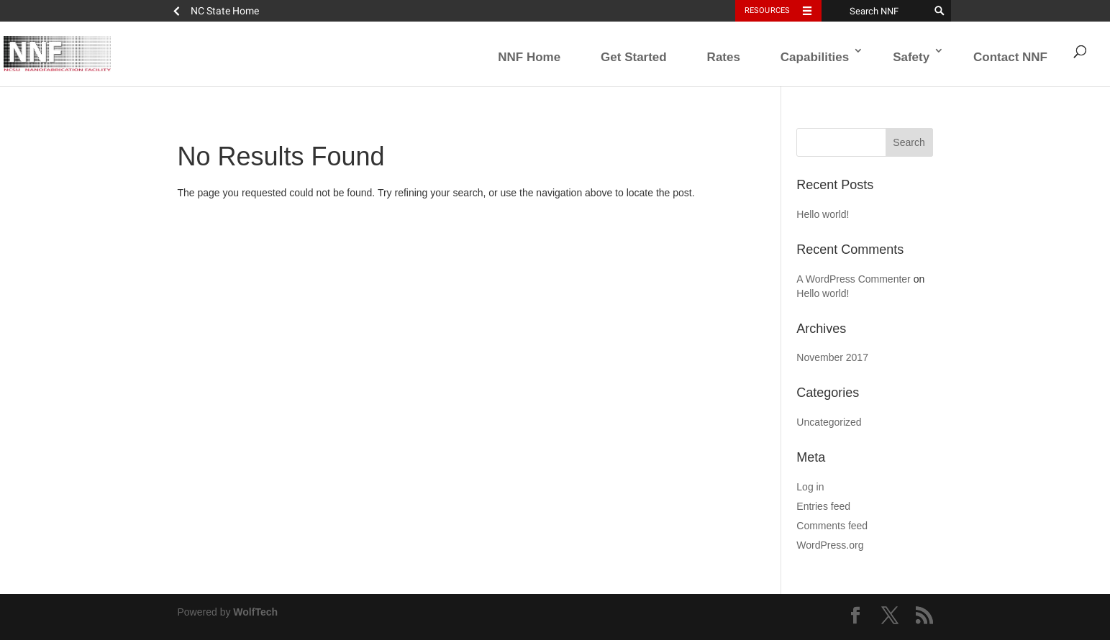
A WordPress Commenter (853, 279)
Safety (911, 57)
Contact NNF (1010, 57)
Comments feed (832, 525)
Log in (810, 487)
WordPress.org (829, 545)
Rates (723, 57)
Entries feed (823, 506)
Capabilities (815, 57)
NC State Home (225, 11)
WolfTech (255, 612)
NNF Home (529, 57)
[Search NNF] (875, 11)
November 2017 (832, 357)
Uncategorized (828, 422)
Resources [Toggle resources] (768, 10)
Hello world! (822, 214)
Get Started (634, 57)
